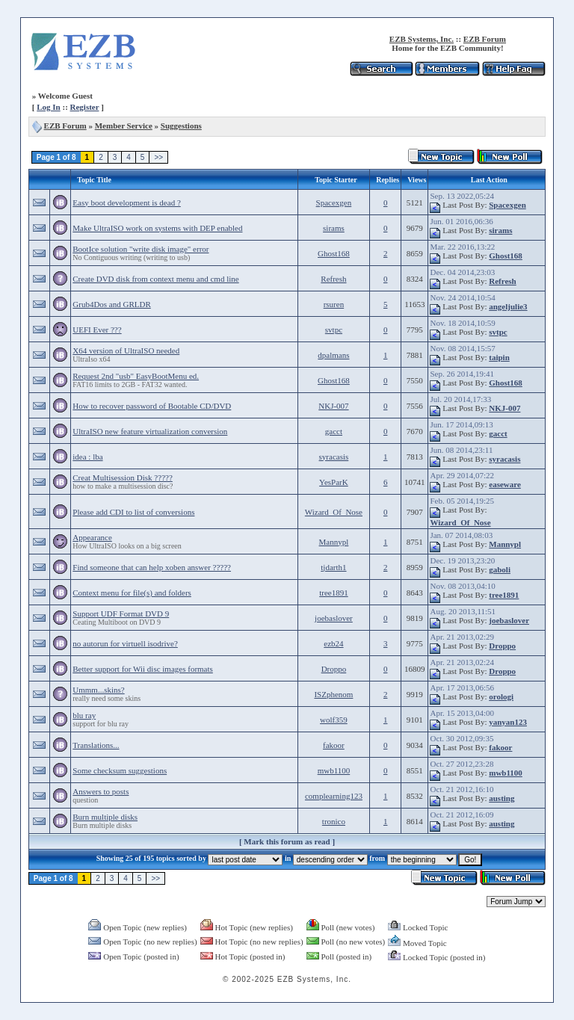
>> (158, 157)
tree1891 (333, 592)
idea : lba (87, 456)
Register (84, 106)
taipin (499, 357)
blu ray (84, 715)
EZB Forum (484, 38)
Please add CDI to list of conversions (133, 511)
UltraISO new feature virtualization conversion (149, 431)
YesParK (333, 481)
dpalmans (333, 354)
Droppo (502, 645)
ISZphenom (333, 694)
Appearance (92, 537)
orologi (501, 696)
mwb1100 (334, 770)
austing (501, 798)
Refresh (333, 278)
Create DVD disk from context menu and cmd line (155, 278)
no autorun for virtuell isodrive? (125, 643)
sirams (334, 227)
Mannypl (334, 541)
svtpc (333, 329)
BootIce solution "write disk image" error (140, 248)
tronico (333, 821)
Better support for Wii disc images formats (142, 668)
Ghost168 (334, 253)
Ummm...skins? (98, 689)
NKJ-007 (333, 405)
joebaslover (334, 617)
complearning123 (333, 795)
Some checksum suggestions (119, 770)
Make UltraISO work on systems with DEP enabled (157, 227)
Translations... (95, 745)
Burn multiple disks (105, 816)
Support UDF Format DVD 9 (120, 613)
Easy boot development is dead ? (126, 202)
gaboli (499, 569)
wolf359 (334, 719)
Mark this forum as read (287, 841)
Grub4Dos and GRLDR (111, 304)
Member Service (123, 125)
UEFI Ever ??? (96, 329)
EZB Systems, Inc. (421, 38)
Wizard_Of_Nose (333, 511)
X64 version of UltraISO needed (125, 350)
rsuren (334, 304)
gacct (333, 431)
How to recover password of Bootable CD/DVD (151, 405)
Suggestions (181, 125)
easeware (505, 484)
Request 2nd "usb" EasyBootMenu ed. (135, 375)
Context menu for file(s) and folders (131, 592)
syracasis (334, 456)
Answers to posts (100, 791)
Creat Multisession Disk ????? (122, 477)
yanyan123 (508, 721)
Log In (49, 106)
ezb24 (333, 643)
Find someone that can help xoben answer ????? (151, 567)
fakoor (334, 745)
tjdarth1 (333, 567)
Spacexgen (334, 202)
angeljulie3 (508, 306)
